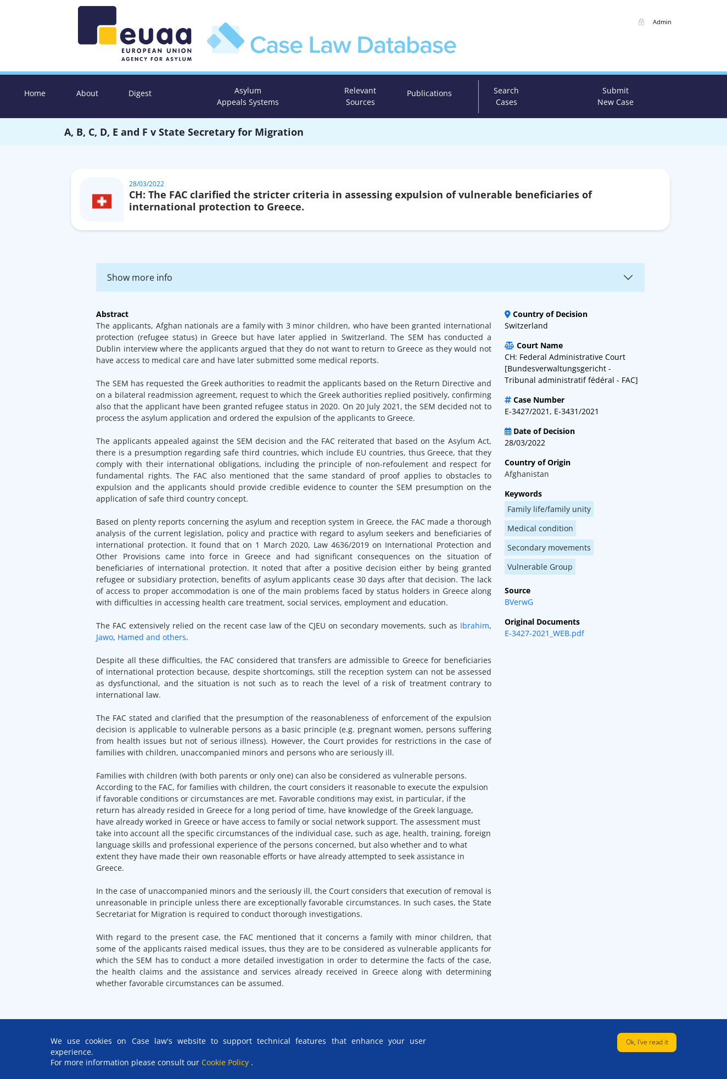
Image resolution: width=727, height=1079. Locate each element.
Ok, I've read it (647, 1042)
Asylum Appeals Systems (248, 96)
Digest (140, 93)
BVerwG (519, 602)
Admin (662, 22)
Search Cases (506, 96)
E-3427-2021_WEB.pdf (544, 633)
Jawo (104, 637)
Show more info (139, 277)
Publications (429, 93)
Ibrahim (473, 625)
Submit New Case (615, 96)
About (87, 93)
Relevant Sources (360, 96)
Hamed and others (152, 637)
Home (35, 93)
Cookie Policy (226, 1062)
